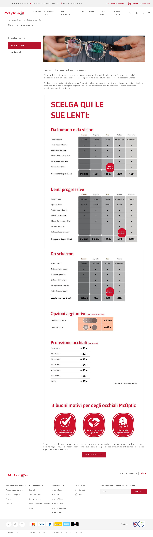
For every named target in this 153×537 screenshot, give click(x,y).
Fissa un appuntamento (14, 490)
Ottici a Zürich (57, 499)
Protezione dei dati (59, 533)
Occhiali (32, 490)
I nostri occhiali (22, 20)
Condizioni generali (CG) (37, 533)
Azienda (9, 499)
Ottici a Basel (57, 513)
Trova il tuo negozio (71, 4)
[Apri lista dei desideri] (143, 13)
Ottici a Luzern (57, 504)
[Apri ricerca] (130, 13)
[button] (136, 13)
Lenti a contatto (35, 499)
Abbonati (139, 491)
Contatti (80, 490)
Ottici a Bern (57, 494)
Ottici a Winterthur (59, 508)
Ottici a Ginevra (58, 490)
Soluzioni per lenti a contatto (39, 504)
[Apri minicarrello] (149, 13)
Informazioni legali (16, 533)
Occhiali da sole (35, 494)
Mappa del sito (76, 533)
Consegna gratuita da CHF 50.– (45, 4)
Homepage (12, 20)
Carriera (9, 504)
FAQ (78, 494)
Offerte (32, 508)
